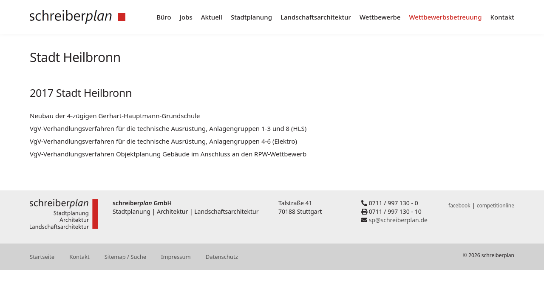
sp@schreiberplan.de (398, 220)
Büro (163, 17)
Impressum (176, 257)
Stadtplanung (251, 17)
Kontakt (502, 17)
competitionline (495, 205)
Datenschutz (222, 257)
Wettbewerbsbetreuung (445, 17)
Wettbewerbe (380, 17)
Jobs (186, 17)
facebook (459, 205)
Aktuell (211, 17)
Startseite (42, 257)
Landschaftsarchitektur (315, 17)
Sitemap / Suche (125, 257)
